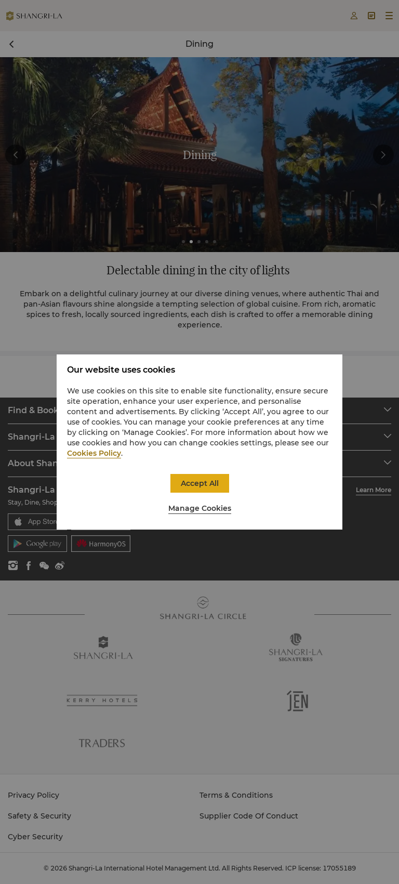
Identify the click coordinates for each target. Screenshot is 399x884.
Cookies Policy (94, 453)
